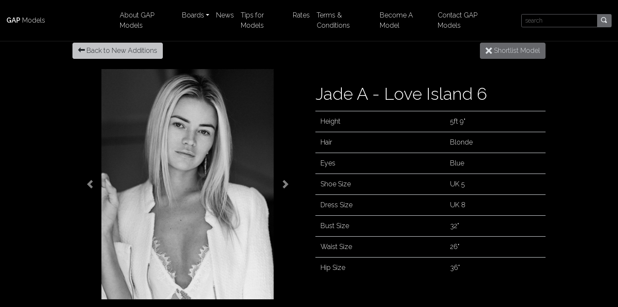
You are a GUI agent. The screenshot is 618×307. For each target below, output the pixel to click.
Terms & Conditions (333, 20)
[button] (89, 184)
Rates (301, 15)
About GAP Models (137, 20)
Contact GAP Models (457, 20)
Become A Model (396, 20)
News (225, 15)
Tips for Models (252, 20)
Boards (193, 15)
